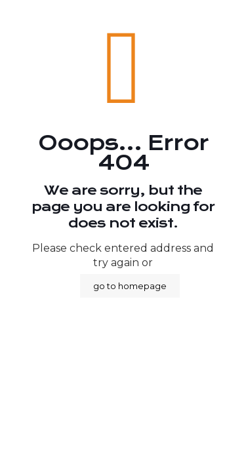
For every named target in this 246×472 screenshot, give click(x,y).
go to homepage (130, 286)
